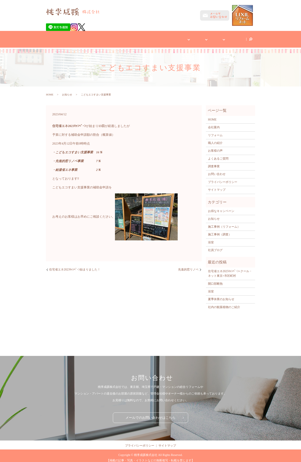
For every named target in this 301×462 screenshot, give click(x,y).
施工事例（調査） (219, 230)
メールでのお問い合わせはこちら (150, 413)
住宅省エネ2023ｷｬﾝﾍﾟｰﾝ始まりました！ (74, 265)
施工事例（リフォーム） (224, 222)
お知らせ (67, 90)
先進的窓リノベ (188, 265)
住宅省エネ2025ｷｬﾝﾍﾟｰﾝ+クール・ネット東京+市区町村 (230, 269)
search (250, 37)
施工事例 (211, 37)
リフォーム (215, 131)
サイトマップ (217, 185)
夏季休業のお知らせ (221, 295)
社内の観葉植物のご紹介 (224, 303)
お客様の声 (215, 146)
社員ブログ (234, 37)
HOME (128, 37)
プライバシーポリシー (222, 178)
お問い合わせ (217, 170)
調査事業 (214, 162)
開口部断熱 (215, 279)
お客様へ (167, 37)
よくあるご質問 (218, 154)
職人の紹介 (215, 139)
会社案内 (147, 37)
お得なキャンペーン (221, 207)
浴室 (211, 238)
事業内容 (189, 37)
